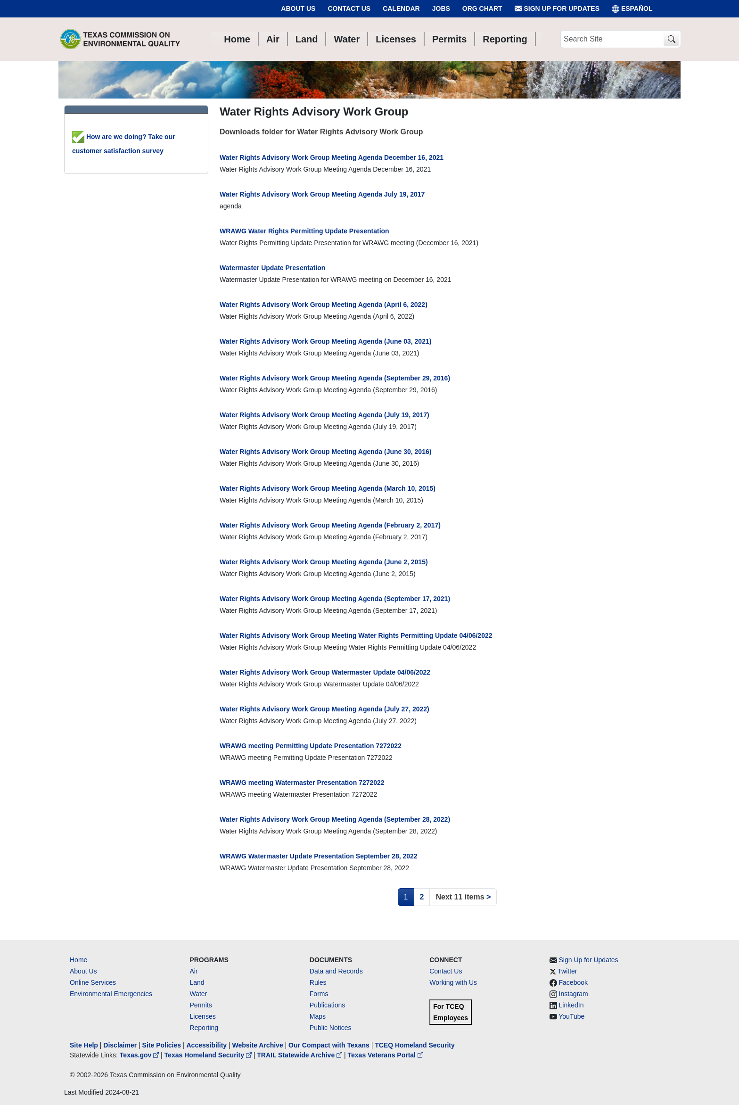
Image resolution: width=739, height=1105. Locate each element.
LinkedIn (571, 1005)
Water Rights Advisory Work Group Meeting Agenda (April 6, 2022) (323, 304)
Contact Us (349, 8)
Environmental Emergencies (111, 994)
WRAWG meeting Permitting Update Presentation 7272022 (311, 746)
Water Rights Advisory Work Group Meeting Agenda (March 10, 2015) (327, 488)
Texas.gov (140, 1055)
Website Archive (257, 1045)
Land (196, 982)
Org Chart (482, 8)
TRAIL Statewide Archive (300, 1055)
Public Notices (331, 1027)
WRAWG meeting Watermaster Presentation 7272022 (302, 782)
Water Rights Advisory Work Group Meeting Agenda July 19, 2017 (322, 194)
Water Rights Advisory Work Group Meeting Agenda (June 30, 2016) (325, 451)
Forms (319, 994)
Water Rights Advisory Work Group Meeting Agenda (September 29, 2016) (335, 378)
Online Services (93, 982)
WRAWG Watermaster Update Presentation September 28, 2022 (319, 856)
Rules (318, 982)
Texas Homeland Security (209, 1055)
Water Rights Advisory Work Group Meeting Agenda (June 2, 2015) (324, 562)
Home (78, 960)
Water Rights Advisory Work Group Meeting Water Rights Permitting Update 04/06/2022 (356, 635)
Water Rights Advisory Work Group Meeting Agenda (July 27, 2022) (324, 709)
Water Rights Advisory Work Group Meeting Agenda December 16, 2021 (331, 157)
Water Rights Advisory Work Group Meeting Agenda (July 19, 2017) (324, 415)
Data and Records (336, 971)
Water (198, 994)
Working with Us (453, 982)
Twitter (567, 971)
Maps (318, 1016)
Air (193, 971)
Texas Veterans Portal (385, 1055)
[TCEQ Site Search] (671, 39)
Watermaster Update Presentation (272, 268)
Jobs (441, 8)
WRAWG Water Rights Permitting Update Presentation (304, 231)
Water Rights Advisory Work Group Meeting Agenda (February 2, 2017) (330, 525)
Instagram (573, 994)
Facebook (573, 982)
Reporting (203, 1027)
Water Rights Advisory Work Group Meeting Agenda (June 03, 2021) (325, 341)
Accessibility (207, 1045)
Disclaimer (120, 1045)
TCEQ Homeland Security (415, 1045)
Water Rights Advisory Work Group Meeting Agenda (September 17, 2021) (335, 598)
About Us (298, 8)
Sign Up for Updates (557, 9)
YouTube (571, 1016)
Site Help (84, 1045)
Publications (327, 1005)
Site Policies (161, 1045)
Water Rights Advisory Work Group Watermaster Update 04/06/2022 (325, 672)
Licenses (202, 1016)
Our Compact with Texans (329, 1045)
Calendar (401, 8)
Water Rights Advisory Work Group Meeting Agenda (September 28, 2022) (335, 819)
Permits (200, 1005)
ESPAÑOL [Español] (632, 9)
